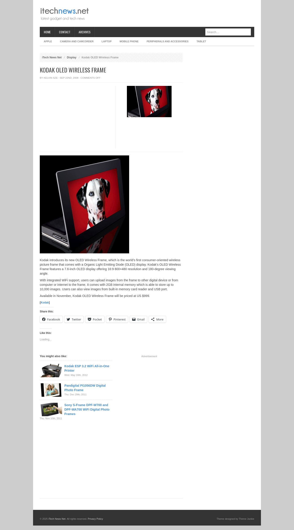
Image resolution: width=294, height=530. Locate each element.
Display (71, 57)
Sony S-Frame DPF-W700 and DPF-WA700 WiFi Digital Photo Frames (86, 409)
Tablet (201, 41)
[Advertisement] (173, 13)
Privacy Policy (95, 518)
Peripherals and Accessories (167, 41)
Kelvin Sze (51, 77)
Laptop (106, 41)
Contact (64, 32)
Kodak (45, 302)
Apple (48, 41)
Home (47, 32)
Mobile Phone (129, 41)
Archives (84, 32)
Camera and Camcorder (77, 41)
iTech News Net (52, 57)
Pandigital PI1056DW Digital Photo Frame (85, 388)
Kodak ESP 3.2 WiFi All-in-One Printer (86, 368)
